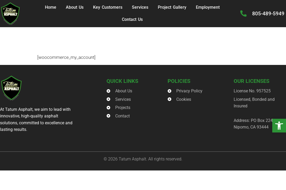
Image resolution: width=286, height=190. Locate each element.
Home (50, 7)
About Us (75, 7)
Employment (208, 7)
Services (140, 7)
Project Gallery (172, 7)
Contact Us (132, 19)
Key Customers (107, 7)
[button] (279, 125)
